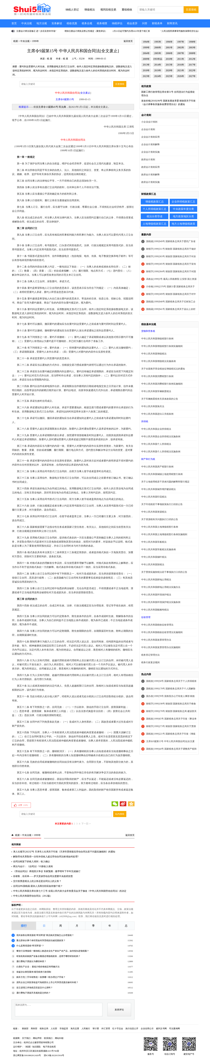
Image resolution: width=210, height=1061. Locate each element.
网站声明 (37, 1038)
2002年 (180, 47)
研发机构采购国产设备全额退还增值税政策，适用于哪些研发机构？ (48, 956)
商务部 (34, 1028)
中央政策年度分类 (183, 209)
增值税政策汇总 (154, 201)
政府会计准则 (148, 159)
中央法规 (26, 23)
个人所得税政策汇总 (154, 209)
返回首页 (128, 41)
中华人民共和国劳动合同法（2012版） (32, 896)
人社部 (54, 1028)
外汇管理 (105, 1028)
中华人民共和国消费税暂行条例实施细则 (162, 384)
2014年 (157, 65)
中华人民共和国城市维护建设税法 (158, 489)
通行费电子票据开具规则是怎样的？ (33, 993)
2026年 (180, 76)
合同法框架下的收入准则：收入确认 (31, 861)
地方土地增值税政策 (183, 223)
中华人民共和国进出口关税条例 (157, 414)
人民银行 (86, 1028)
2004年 (146, 53)
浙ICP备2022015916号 (54, 1055)
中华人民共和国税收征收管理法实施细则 (162, 632)
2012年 (192, 59)
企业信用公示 (147, 1028)
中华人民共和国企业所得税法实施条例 (160, 436)
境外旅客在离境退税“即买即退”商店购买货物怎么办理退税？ (45, 935)
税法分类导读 (154, 216)
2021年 (180, 70)
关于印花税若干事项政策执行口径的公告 (162, 504)
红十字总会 (117, 1028)
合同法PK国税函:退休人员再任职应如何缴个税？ (38, 886)
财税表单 (157, 23)
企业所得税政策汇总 (183, 201)
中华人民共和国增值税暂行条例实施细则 (162, 346)
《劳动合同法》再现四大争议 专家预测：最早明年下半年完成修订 (46, 871)
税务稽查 (102, 23)
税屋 (15, 41)
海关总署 (75, 1028)
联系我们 (48, 1038)
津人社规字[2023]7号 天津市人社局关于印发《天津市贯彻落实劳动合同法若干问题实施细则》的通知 (64, 851)
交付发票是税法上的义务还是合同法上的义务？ (37, 881)
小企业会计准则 (149, 122)
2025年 (169, 76)
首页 (14, 23)
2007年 (180, 53)
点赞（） (23, 805)
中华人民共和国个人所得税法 (156, 444)
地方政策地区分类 (183, 216)
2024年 (157, 76)
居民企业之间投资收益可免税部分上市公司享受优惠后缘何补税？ (47, 982)
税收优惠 (72, 23)
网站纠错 (59, 1038)
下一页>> (86, 823)
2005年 (157, 53)
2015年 (169, 65)
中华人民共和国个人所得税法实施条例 (160, 451)
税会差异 (132, 23)
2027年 (192, 76)
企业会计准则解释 (150, 144)
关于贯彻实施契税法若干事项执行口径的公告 (164, 572)
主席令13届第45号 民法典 (52, 107)
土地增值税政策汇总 (154, 223)
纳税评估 (117, 23)
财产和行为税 (148, 459)
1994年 (146, 42)
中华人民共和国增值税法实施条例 (158, 361)
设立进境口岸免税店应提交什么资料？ (34, 987)
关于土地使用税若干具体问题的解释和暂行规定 (165, 481)
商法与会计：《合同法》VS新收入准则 (33, 866)
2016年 (180, 65)
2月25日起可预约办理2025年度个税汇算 (131, 31)
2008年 (192, 53)
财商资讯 (172, 23)
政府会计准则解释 (150, 174)
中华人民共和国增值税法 (154, 353)
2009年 (146, 59)
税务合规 (87, 23)
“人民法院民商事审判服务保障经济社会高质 (181, 31)
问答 (144, 23)
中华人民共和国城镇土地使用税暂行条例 (162, 474)
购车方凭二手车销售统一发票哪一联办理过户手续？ (40, 977)
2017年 (192, 65)
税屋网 (16, 1038)
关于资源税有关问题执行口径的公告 (159, 519)
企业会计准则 (148, 129)
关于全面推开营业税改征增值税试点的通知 (163, 369)
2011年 (180, 59)
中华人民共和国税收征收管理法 (157, 625)
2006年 (169, 53)
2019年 (157, 70)
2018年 (146, 70)
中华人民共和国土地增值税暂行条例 (159, 527)
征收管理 (145, 617)
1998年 (192, 42)
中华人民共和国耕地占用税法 (156, 579)
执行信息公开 (132, 1028)
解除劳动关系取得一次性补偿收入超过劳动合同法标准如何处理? (45, 856)
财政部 (25, 1028)
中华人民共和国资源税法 (154, 512)
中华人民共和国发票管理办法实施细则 (160, 647)
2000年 (157, 47)
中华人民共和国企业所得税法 (156, 429)
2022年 (192, 70)
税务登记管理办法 (150, 655)
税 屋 (49, 58)
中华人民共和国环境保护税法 (156, 594)
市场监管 (64, 1028)
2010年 (169, 59)
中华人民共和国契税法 (152, 564)
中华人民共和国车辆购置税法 (156, 391)
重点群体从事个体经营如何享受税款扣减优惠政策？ (40, 940)
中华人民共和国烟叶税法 (154, 557)
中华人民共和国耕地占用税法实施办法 (160, 587)
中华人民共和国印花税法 (154, 497)
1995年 (157, 42)
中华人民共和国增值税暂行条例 (157, 338)
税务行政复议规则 (150, 662)
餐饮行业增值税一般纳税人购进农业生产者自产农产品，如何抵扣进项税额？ (52, 951)
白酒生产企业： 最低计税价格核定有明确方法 (38, 966)
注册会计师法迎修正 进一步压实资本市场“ (36, 31)
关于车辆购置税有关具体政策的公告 (159, 399)
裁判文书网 (161, 1028)
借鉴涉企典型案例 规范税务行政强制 (33, 972)
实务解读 (57, 23)
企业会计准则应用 (150, 137)
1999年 (35, 41)
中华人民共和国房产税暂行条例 (157, 466)
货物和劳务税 (148, 331)
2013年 (146, 65)
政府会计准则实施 (150, 182)
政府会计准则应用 (150, 167)
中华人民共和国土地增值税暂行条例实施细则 (164, 534)
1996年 (169, 42)
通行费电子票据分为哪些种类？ (31, 961)
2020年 (169, 70)
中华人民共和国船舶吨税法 (155, 610)
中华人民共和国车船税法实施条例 (158, 549)
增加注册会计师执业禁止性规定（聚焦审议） (85, 31)
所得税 (144, 421)
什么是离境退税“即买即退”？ (30, 945)
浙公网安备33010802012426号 (27, 1055)
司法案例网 (174, 1028)
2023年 (146, 76)
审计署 (96, 1028)
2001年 (169, 47)
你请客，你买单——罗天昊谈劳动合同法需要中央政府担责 (43, 876)
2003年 (192, 47)
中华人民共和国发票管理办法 (156, 640)
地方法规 (41, 23)
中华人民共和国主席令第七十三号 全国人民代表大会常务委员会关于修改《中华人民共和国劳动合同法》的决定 (69, 891)
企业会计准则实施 (150, 152)
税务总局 (44, 1028)
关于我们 (26, 1038)
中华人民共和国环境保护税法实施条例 (160, 602)
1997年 (180, 42)
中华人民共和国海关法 (152, 406)
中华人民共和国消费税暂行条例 (157, 376)
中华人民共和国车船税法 (154, 542)
